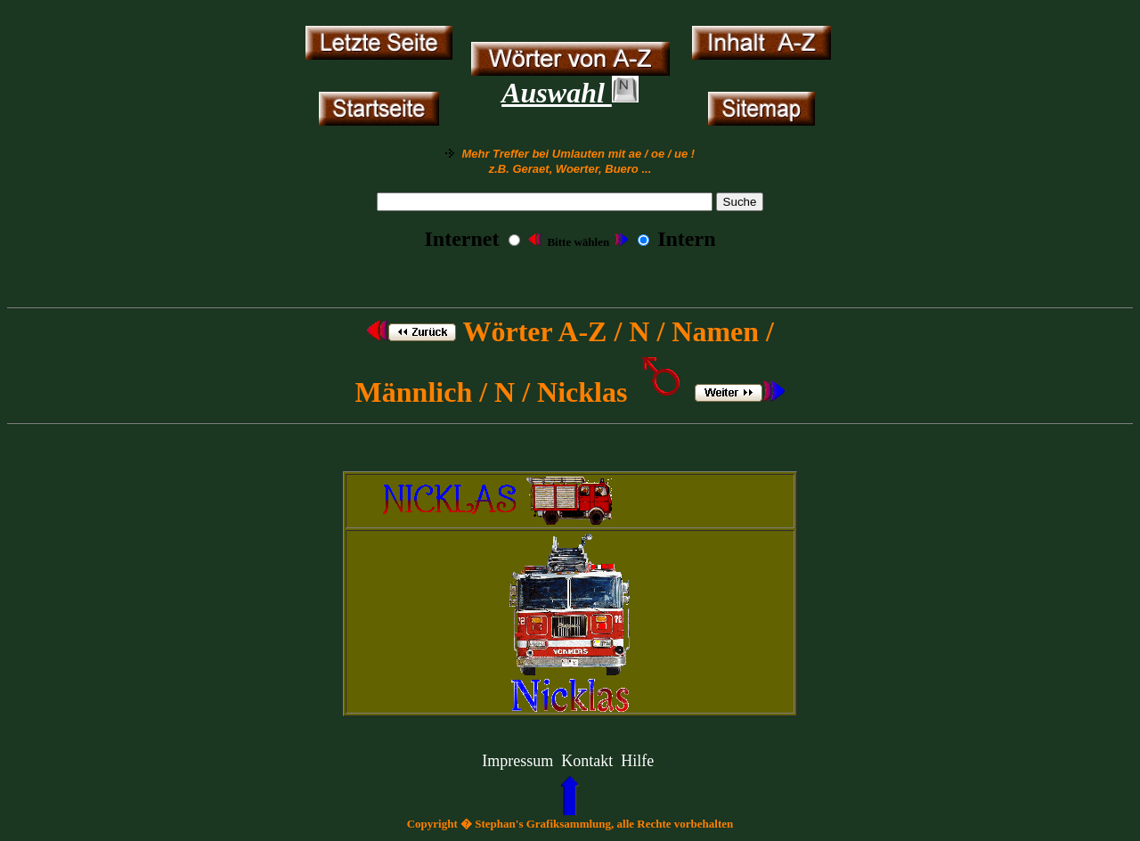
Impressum (517, 761)
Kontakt (587, 761)
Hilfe (637, 761)
